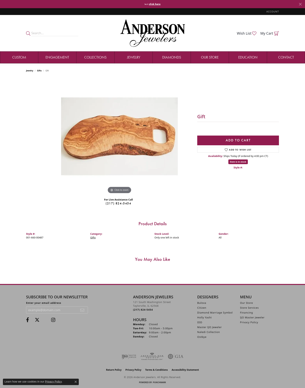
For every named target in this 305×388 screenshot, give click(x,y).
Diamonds (171, 57)
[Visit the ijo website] (129, 356)
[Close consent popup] (75, 382)
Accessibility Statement (185, 369)
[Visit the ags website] (152, 356)
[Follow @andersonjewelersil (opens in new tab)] (53, 320)
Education (248, 57)
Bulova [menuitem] (201, 303)
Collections (95, 57)
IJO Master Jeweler (252, 317)
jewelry (29, 70)
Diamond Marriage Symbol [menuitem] (215, 312)
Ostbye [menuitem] (202, 337)
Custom (19, 57)
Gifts (39, 70)
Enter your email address (43, 303)
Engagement (57, 57)
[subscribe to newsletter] (82, 310)
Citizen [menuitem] (201, 307)
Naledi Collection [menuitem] (208, 332)
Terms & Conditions (156, 369)
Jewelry (133, 57)
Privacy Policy (249, 322)
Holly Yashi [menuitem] (204, 317)
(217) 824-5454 (118, 203)
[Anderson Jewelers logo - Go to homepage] (152, 33)
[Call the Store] (143, 309)
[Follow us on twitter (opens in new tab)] (37, 320)
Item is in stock (238, 161)
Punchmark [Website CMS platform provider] (159, 382)
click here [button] (154, 4)
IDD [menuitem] (199, 322)
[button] (272, 11)
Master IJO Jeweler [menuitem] (209, 327)
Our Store (210, 57)
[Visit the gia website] (175, 356)
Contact (286, 57)
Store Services (249, 307)
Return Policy (114, 369)
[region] (119, 136)
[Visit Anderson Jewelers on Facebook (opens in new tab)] (27, 320)
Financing (246, 312)
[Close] (300, 4)
